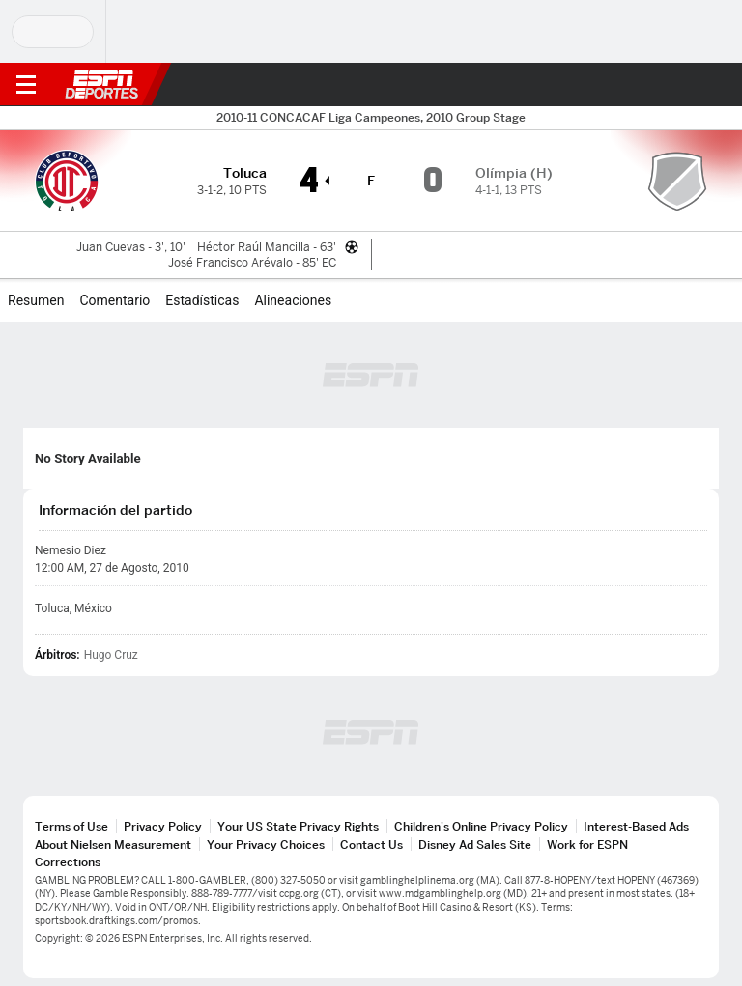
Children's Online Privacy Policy (481, 826)
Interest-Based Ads (636, 826)
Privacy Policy (163, 826)
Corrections (67, 862)
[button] (689, 85)
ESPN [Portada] (101, 84)
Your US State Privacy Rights (298, 826)
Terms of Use (71, 826)
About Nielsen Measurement (113, 844)
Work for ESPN (587, 844)
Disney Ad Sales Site (474, 844)
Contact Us (371, 844)
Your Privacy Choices (266, 844)
